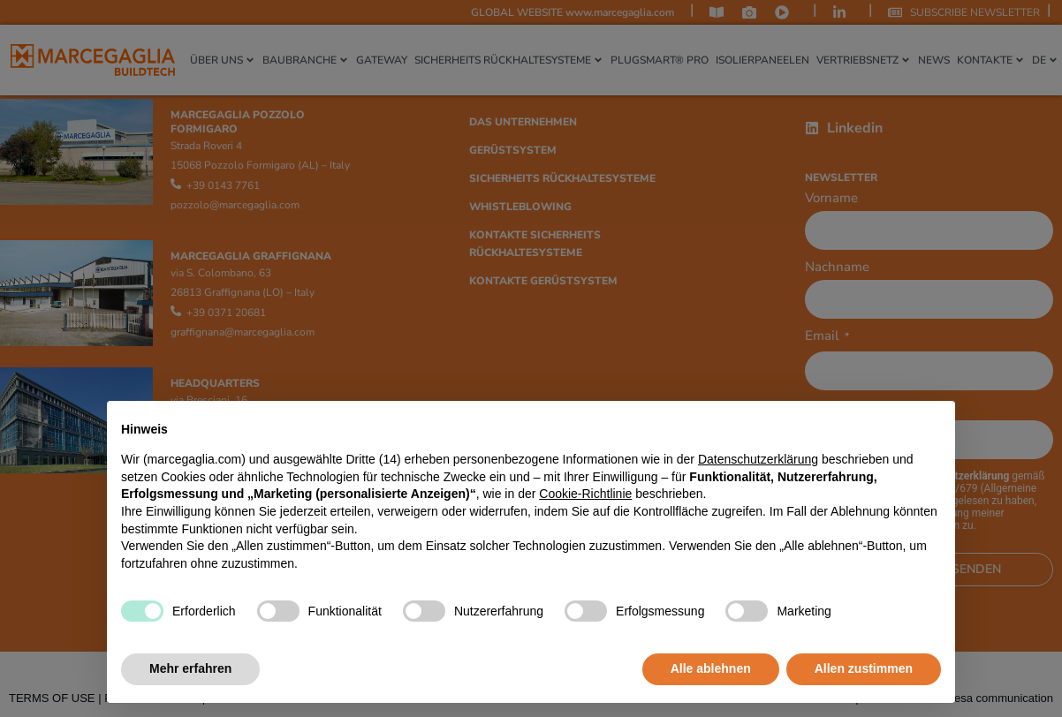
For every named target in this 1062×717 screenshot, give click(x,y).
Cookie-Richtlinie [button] (585, 494)
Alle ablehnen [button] (711, 668)
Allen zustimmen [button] (864, 668)
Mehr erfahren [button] (190, 668)
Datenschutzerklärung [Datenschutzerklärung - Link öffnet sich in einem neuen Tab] (758, 459)
